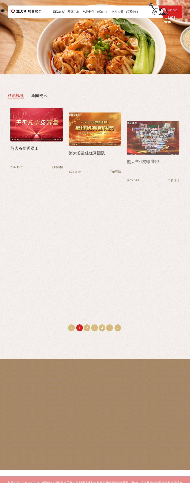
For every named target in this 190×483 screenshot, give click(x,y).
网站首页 (59, 11)
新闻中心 (103, 11)
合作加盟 (117, 11)
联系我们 (132, 11)
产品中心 (88, 11)
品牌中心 (73, 11)
